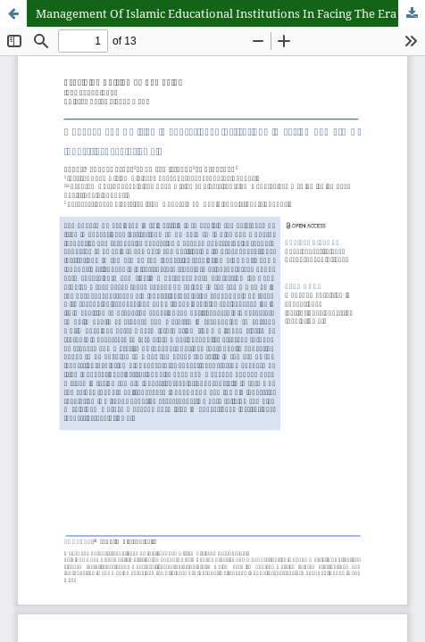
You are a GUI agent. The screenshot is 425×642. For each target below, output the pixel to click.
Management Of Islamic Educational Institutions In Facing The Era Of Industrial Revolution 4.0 (230, 13)
